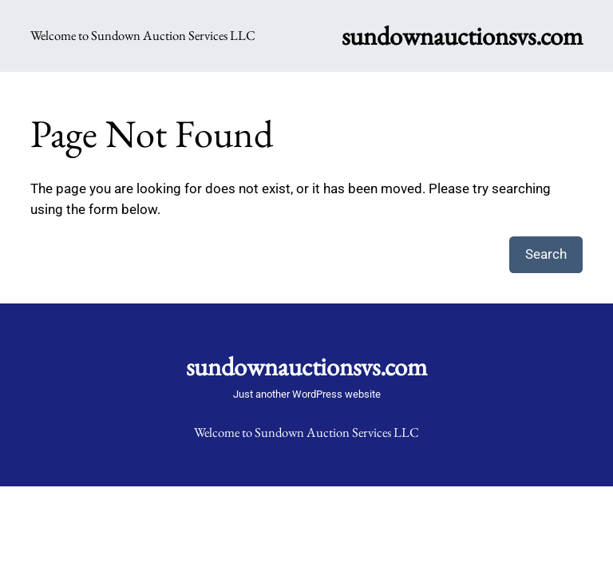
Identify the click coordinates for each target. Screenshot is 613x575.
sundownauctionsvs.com (462, 35)
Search (546, 254)
